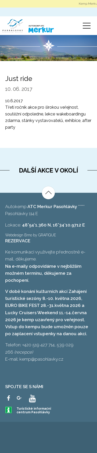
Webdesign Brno (18, 235)
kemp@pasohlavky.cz (41, 359)
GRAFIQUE (47, 235)
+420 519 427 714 (38, 344)
